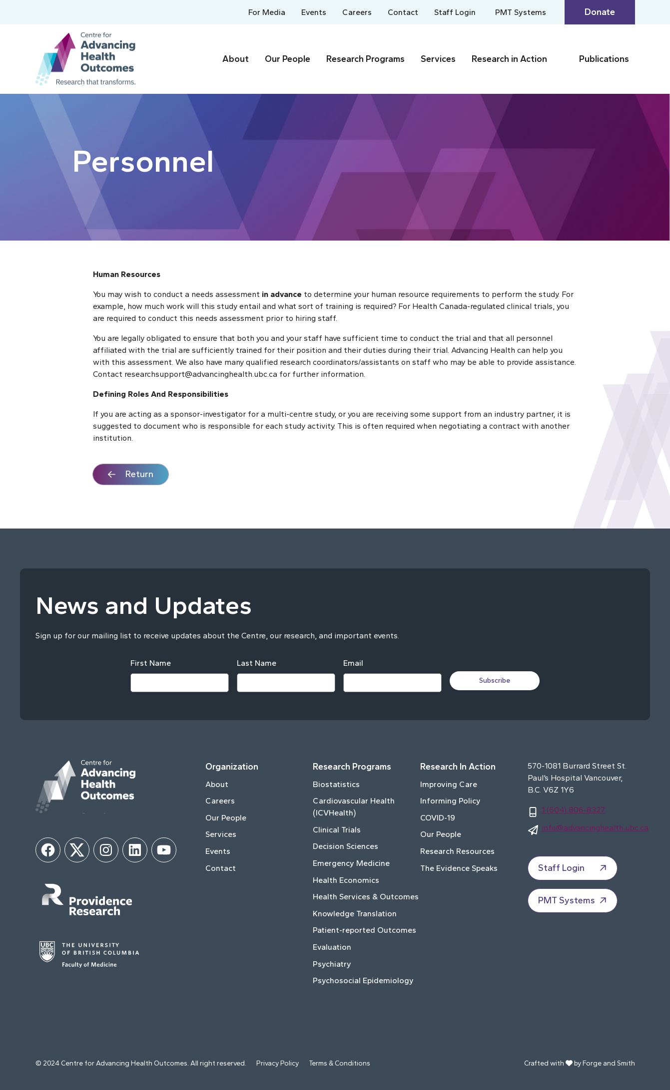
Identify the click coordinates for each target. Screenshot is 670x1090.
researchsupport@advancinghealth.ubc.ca (200, 374)
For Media (266, 12)
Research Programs (365, 58)
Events (313, 12)
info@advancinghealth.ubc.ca (595, 827)
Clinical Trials (337, 829)
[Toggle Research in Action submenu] (561, 59)
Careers (357, 12)
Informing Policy (450, 801)
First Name (149, 663)
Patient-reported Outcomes (364, 930)
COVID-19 (437, 817)
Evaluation (332, 947)
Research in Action (509, 58)
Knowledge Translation (355, 913)
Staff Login (456, 12)
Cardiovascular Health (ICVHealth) (354, 807)
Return (139, 474)
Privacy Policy (277, 1063)
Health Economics (346, 880)
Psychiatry (332, 964)
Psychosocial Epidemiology (363, 980)
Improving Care (448, 784)
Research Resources (457, 851)
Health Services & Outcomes (366, 896)
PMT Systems (521, 12)
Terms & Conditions (339, 1063)
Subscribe (495, 680)
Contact (403, 12)
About (235, 58)
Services (438, 58)
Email (352, 663)
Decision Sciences (345, 846)
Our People (287, 58)
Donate (600, 11)
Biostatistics (336, 784)
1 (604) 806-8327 (573, 810)
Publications (604, 58)
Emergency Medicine (351, 863)
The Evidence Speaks (459, 868)
